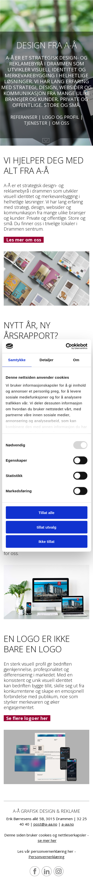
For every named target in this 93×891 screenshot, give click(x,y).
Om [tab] (76, 360)
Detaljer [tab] (47, 360)
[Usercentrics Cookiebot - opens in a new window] (66, 346)
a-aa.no (68, 824)
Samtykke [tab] (17, 360)
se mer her (47, 840)
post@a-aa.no (45, 824)
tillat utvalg (46, 527)
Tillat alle (47, 513)
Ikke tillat (46, 541)
